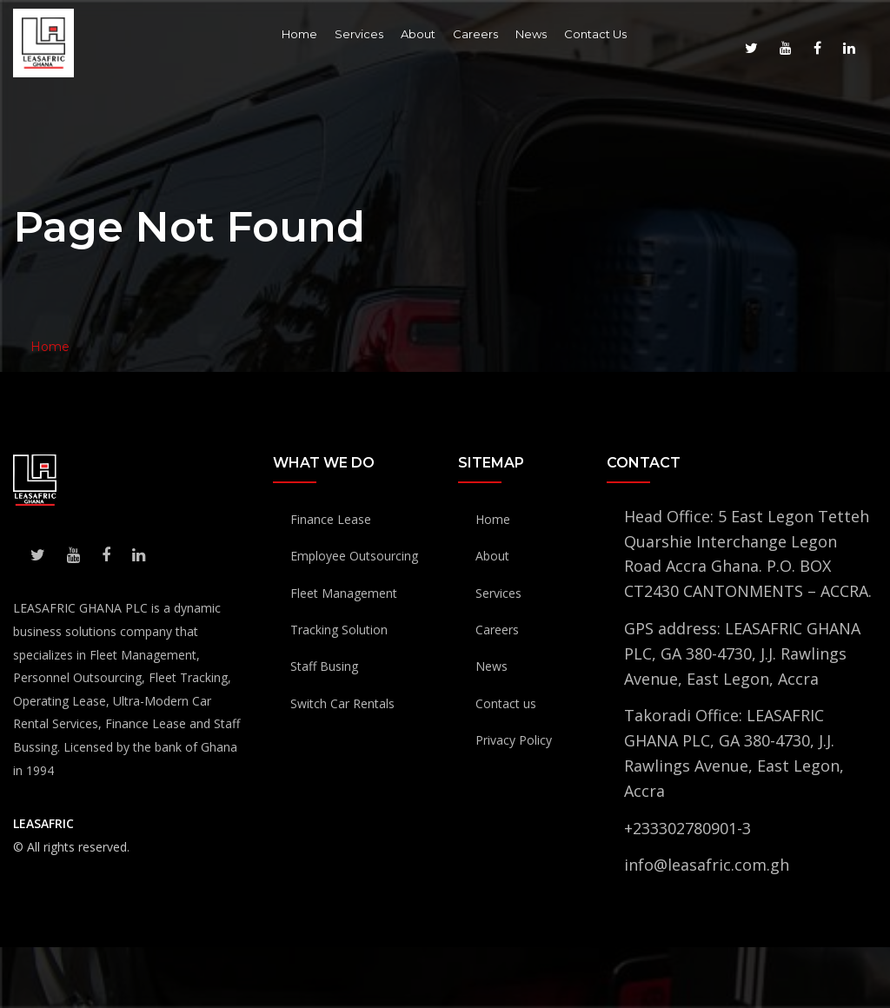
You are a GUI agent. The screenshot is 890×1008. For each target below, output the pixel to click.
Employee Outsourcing (354, 555)
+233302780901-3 (687, 828)
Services (359, 34)
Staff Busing (324, 666)
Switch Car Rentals (342, 703)
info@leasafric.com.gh (706, 864)
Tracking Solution (339, 629)
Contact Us (595, 34)
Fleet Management (343, 593)
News (531, 34)
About (418, 34)
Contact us (505, 703)
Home (299, 34)
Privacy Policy (513, 740)
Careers (475, 34)
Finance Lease (330, 519)
